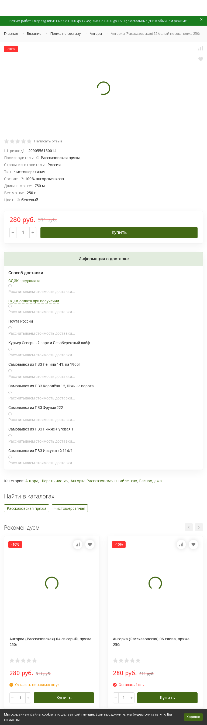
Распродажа (150, 480)
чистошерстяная (69, 508)
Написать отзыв (48, 141)
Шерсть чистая (54, 480)
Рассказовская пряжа (26, 508)
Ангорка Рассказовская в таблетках (104, 480)
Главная (11, 33)
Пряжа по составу (65, 33)
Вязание (34, 33)
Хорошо (193, 716)
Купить (119, 232)
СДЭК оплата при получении (33, 301)
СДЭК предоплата (24, 281)
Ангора (96, 33)
